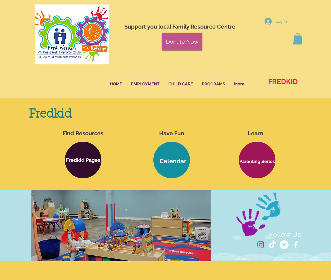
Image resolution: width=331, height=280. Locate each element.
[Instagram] (260, 244)
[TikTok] (272, 244)
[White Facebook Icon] (295, 244)
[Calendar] (173, 161)
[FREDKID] (283, 81)
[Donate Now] (182, 41)
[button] (298, 39)
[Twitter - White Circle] (284, 244)
